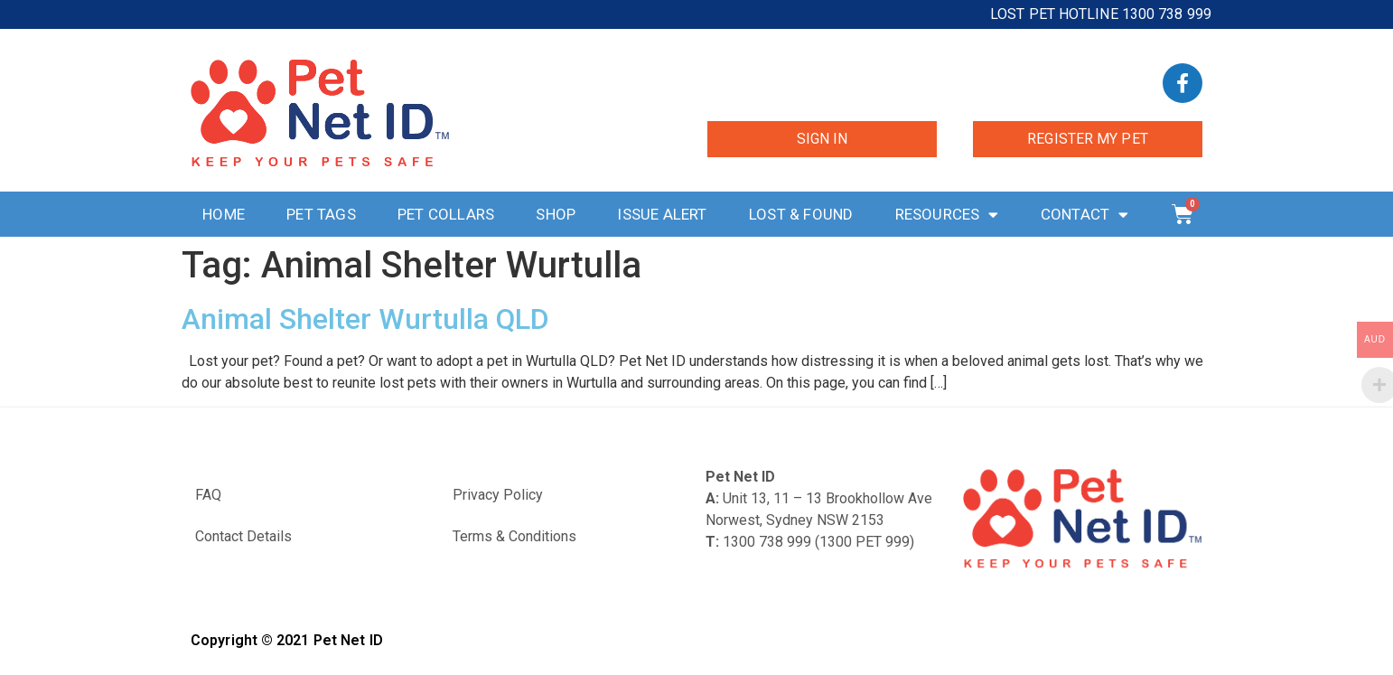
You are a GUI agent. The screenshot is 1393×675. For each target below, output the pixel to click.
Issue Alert (661, 214)
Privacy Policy (498, 494)
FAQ (208, 494)
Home (223, 214)
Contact (1085, 214)
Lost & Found (801, 214)
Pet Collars (445, 214)
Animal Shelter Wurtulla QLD (365, 319)
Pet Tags (321, 214)
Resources (947, 214)
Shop (555, 214)
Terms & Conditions (514, 536)
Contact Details (243, 536)
